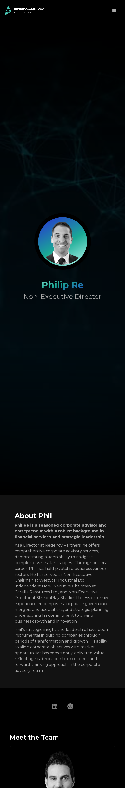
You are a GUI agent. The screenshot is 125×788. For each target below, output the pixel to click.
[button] (114, 11)
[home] (24, 10)
